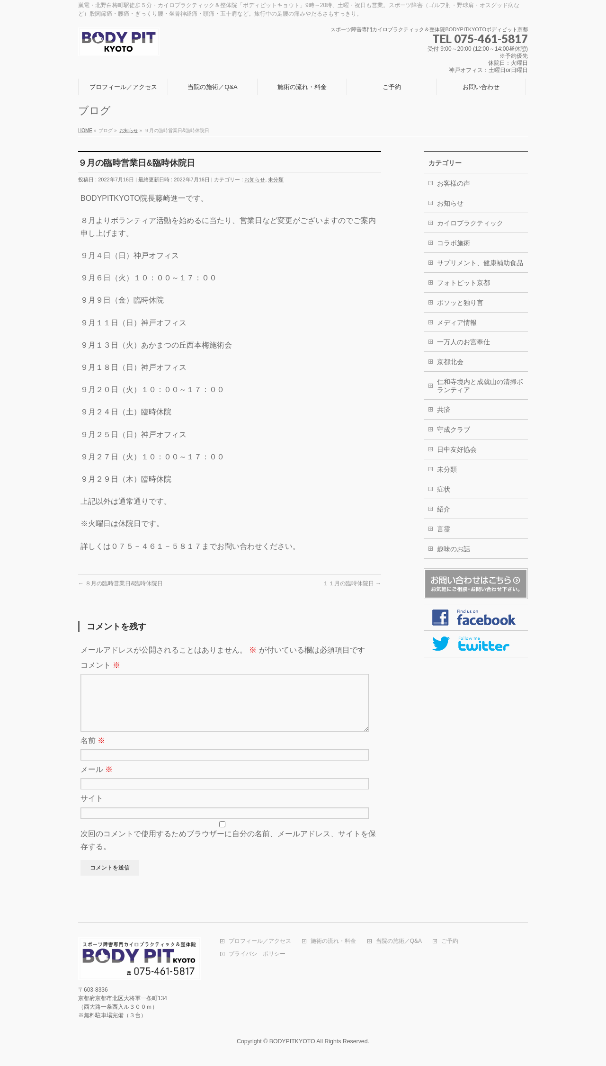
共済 (443, 409)
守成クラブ (453, 429)
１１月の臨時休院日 (352, 583)
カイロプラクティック (470, 223)
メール (96, 781)
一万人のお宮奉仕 (463, 342)
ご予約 (449, 942)
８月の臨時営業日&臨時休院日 (120, 583)
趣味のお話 (453, 549)
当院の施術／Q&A (399, 942)
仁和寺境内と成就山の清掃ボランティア (480, 386)
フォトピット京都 (463, 283)
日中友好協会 (457, 449)
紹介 (443, 509)
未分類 (276, 179)
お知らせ (254, 179)
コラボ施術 (453, 243)
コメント (100, 665)
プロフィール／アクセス (260, 942)
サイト (91, 810)
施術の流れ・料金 (333, 942)
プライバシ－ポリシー (257, 954)
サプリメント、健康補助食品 (480, 263)
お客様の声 (453, 183)
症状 (443, 489)
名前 (92, 752)
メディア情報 (457, 322)
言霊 (443, 529)
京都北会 (450, 362)
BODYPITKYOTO (292, 1042)
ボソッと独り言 (460, 302)
